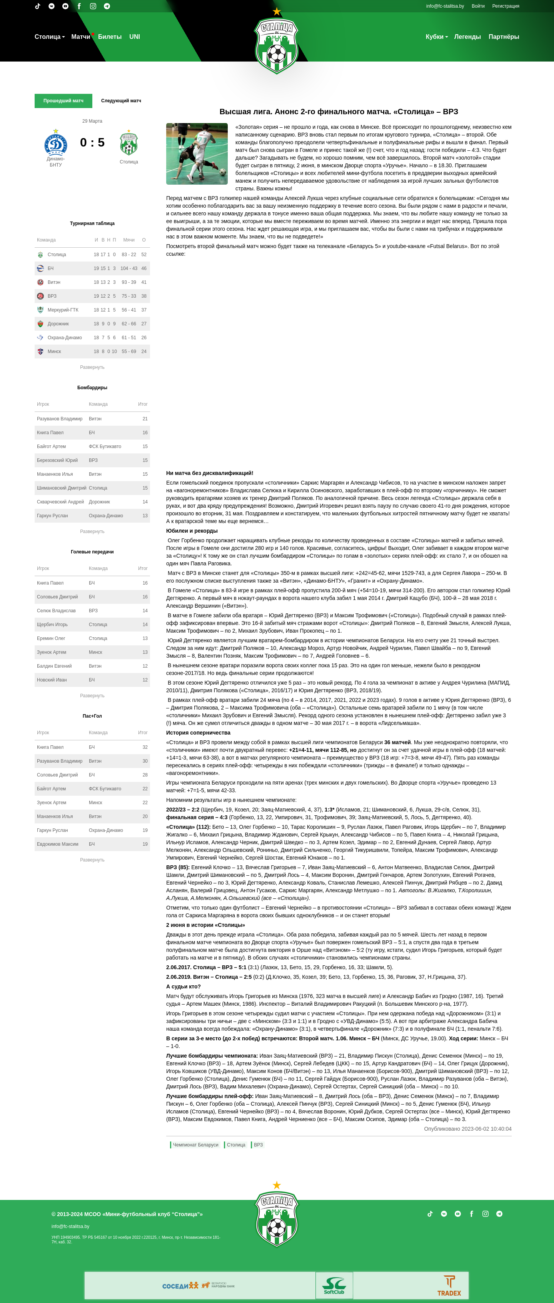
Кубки (435, 36)
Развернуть (92, 367)
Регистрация (505, 6)
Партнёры (504, 36)
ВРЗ (258, 1145)
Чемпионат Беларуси (196, 1145)
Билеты (110, 36)
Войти (478, 6)
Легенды (467, 36)
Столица (47, 36)
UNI (134, 36)
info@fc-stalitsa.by (445, 6)
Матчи (80, 36)
